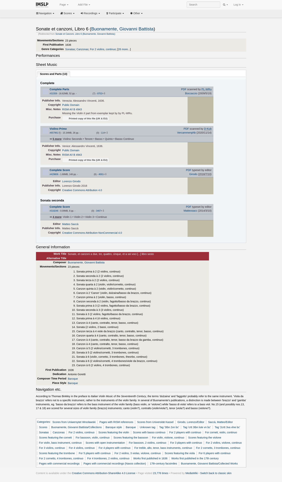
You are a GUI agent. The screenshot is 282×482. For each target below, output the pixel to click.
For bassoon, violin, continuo (93, 437)
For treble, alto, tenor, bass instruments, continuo (163, 447)
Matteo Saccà (70, 224)
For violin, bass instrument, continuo (60, 442)
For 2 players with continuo (185, 432)
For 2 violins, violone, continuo (224, 442)
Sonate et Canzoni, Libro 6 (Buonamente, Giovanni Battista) (85, 34)
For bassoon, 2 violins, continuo (147, 442)
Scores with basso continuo (149, 432)
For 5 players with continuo (95, 453)
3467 (98, 211)
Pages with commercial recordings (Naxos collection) (115, 463)
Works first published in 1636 (150, 458)
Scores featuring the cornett (55, 437)
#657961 (54, 133)
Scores (67, 13)
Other (136, 13)
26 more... (124, 49)
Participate (115, 13)
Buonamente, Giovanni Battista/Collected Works (209, 463)
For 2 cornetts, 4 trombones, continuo (61, 458)
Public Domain (70, 104)
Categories (43, 422)
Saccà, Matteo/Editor (220, 422)
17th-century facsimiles (163, 463)
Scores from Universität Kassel (155, 422)
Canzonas (83, 49)
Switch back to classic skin (215, 473)
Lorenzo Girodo (71, 181)
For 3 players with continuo (186, 442)
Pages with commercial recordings (59, 463)
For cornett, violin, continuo (221, 432)
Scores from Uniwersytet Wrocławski (74, 422)
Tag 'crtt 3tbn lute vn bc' (197, 427)
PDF (183, 89)
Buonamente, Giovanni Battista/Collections (76, 427)
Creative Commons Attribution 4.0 (82, 190)
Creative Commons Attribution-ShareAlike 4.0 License (103, 473)
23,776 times (160, 473)
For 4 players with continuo (115, 447)
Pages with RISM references (116, 422)
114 (103, 133)
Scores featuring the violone (204, 437)
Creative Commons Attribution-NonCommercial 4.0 (92, 232)
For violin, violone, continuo (168, 437)
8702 (99, 93)
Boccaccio (191, 93)
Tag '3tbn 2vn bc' (169, 427)
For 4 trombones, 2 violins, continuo (108, 458)
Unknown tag (147, 427)
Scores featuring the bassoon (130, 437)
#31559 (53, 93)
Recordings (90, 13)
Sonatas (70, 49)
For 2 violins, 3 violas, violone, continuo (138, 453)
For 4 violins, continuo (82, 447)
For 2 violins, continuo (103, 49)
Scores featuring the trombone (57, 453)
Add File (82, 4)
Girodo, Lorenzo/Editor (190, 422)
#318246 (54, 211)
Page (62, 4)
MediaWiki (192, 473)
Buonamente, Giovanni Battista (122, 28)
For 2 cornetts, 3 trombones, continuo (218, 447)
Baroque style (114, 427)
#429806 (54, 174)
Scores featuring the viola (180, 453)
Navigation (45, 13)
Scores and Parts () (53, 73)
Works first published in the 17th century (195, 458)
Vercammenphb (186, 132)
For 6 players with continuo (215, 453)
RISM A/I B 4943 (72, 109)
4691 (100, 174)
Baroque (73, 378)
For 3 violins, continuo (52, 447)
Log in (238, 4)
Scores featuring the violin (113, 432)
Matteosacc (190, 210)
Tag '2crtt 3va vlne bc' (227, 427)
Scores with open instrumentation (105, 442)
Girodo (193, 174)
